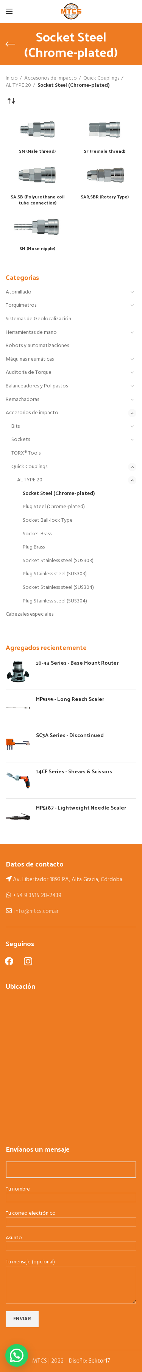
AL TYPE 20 (29, 480)
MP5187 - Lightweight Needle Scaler (81, 807)
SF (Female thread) (104, 151)
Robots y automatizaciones (37, 345)
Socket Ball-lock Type (48, 520)
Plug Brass (34, 547)
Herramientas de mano (31, 332)
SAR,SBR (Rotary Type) (105, 197)
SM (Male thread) (37, 151)
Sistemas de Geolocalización (38, 319)
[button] (16, 1355)
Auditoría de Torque (28, 372)
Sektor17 (99, 1361)
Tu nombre (71, 1194)
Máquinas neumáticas (30, 359)
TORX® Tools (26, 453)
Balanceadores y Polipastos (37, 386)
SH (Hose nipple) (37, 249)
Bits (15, 426)
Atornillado (18, 292)
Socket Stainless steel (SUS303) (58, 560)
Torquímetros (21, 305)
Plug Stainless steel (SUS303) (55, 574)
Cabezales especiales (29, 614)
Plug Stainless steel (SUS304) (55, 601)
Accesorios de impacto (32, 413)
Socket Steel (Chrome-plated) (59, 493)
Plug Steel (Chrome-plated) (54, 506)
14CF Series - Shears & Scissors (74, 771)
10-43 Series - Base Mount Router (77, 662)
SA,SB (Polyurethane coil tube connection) (37, 200)
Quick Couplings (29, 466)
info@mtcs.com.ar (36, 911)
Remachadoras (22, 399)
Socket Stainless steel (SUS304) (58, 587)
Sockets (20, 439)
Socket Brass (37, 534)
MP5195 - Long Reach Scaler (70, 699)
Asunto (71, 1242)
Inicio (12, 78)
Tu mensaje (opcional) (71, 1273)
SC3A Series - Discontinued (70, 735)
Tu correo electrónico (71, 1218)
